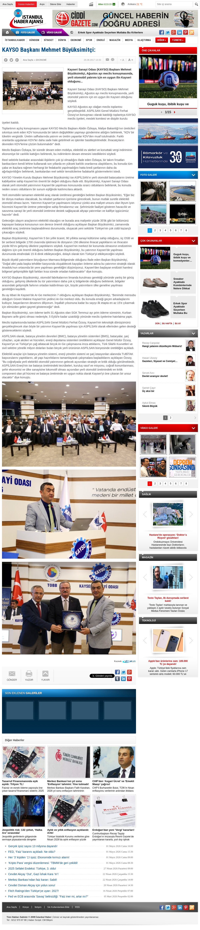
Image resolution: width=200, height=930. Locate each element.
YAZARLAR (146, 333)
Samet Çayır (163, 390)
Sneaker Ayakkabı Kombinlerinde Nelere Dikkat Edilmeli (182, 283)
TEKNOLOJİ (149, 620)
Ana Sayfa (8, 4)
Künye (26, 907)
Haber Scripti (34, 920)
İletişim (38, 907)
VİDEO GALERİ (149, 428)
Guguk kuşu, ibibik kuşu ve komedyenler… (168, 105)
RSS (77, 907)
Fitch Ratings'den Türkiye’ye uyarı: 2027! (33, 890)
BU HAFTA (167, 323)
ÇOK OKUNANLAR (151, 240)
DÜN (157, 323)
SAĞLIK (146, 494)
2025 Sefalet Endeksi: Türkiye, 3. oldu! (32, 868)
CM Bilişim (47, 920)
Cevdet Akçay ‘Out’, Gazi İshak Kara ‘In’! (33, 874)
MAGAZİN (147, 557)
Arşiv (42, 4)
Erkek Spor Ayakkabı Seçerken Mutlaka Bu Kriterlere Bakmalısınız (181, 308)
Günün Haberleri (26, 4)
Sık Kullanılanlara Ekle (58, 907)
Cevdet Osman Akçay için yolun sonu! (31, 885)
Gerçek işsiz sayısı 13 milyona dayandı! (32, 846)
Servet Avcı (163, 375)
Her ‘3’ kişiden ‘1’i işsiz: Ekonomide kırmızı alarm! (38, 857)
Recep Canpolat (163, 345)
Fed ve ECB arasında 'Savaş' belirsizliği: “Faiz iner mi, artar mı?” (48, 896)
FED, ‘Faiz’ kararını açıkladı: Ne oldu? (31, 851)
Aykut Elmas (163, 405)
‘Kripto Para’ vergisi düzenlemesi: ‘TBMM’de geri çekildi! (43, 863)
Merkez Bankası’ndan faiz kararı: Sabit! (32, 879)
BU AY (178, 323)
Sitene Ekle (55, 4)
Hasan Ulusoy (163, 360)
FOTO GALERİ (148, 175)
